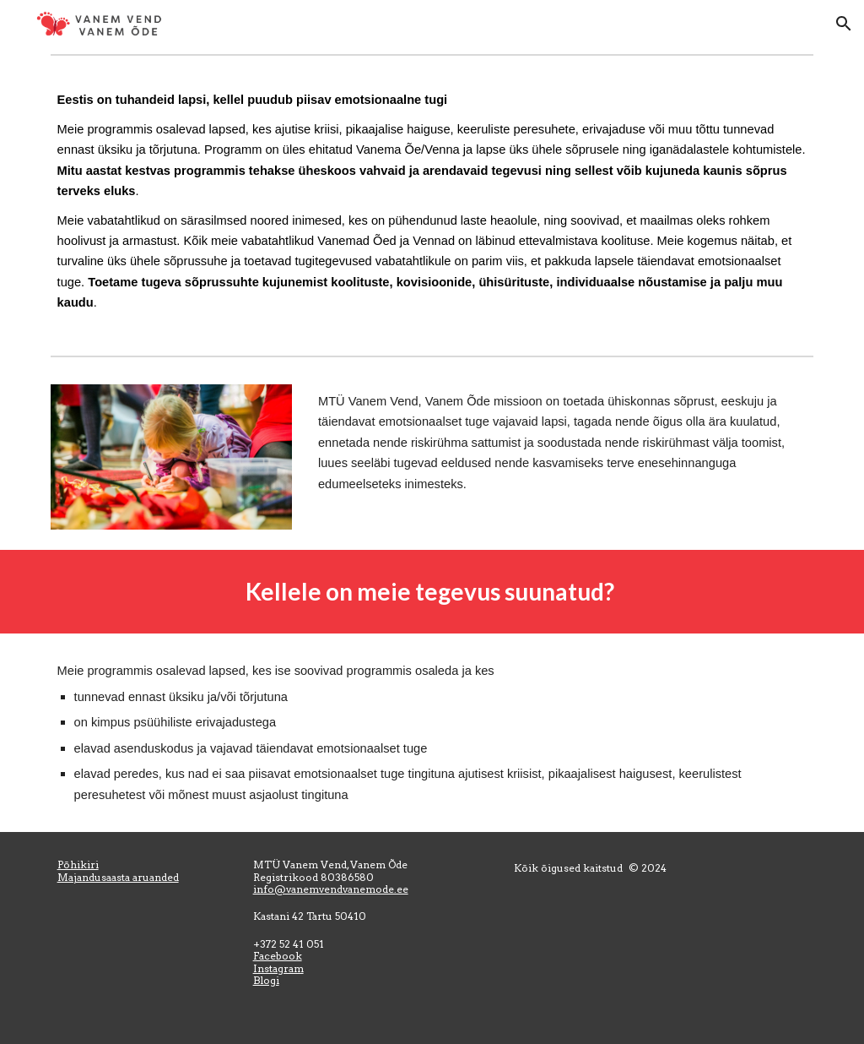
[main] (432, 206)
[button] (844, 23)
